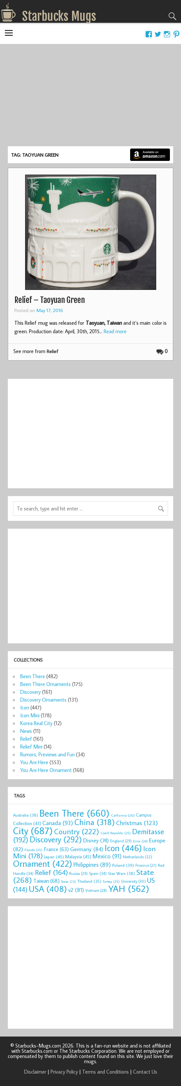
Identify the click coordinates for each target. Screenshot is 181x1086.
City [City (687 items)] (33, 830)
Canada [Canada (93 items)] (57, 823)
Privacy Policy (64, 1071)
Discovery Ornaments (43, 699)
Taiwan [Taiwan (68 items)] (46, 880)
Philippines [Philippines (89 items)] (92, 864)
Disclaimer (35, 1071)
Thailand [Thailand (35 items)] (89, 881)
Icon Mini (29, 715)
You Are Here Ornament (46, 770)
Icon (24, 707)
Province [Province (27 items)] (146, 865)
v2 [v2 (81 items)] (76, 889)
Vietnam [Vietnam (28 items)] (96, 890)
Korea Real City (36, 723)
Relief (52, 351)
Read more (115, 331)
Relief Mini (31, 746)
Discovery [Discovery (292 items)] (56, 839)
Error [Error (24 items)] (140, 841)
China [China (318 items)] (94, 822)
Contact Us (145, 1071)
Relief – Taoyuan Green (49, 300)
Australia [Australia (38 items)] (25, 815)
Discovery (30, 692)
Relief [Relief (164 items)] (51, 872)
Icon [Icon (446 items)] (123, 847)
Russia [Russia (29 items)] (78, 873)
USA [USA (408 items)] (48, 888)
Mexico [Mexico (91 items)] (107, 856)
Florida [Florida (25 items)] (33, 850)
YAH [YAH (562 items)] (128, 888)
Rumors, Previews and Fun (47, 754)
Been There (32, 676)
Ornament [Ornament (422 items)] (42, 863)
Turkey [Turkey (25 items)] (111, 881)
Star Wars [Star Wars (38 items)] (121, 873)
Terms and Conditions (105, 1071)
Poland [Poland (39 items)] (123, 865)
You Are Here (34, 762)
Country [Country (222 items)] (76, 831)
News (26, 731)
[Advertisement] (90, 97)
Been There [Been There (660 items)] (74, 813)
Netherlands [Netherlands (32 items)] (137, 856)
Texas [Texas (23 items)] (68, 881)
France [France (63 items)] (56, 849)
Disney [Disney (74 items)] (96, 840)
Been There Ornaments (45, 684)
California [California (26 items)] (123, 815)
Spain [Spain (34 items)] (98, 873)
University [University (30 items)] (133, 881)
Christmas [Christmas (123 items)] (137, 823)
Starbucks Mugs (59, 16)
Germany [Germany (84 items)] (86, 849)
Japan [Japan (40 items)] (54, 857)
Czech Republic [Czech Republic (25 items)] (115, 833)
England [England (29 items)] (121, 840)
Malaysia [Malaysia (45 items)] (78, 856)
